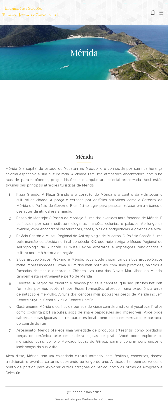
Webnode (89, 399)
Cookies (107, 399)
